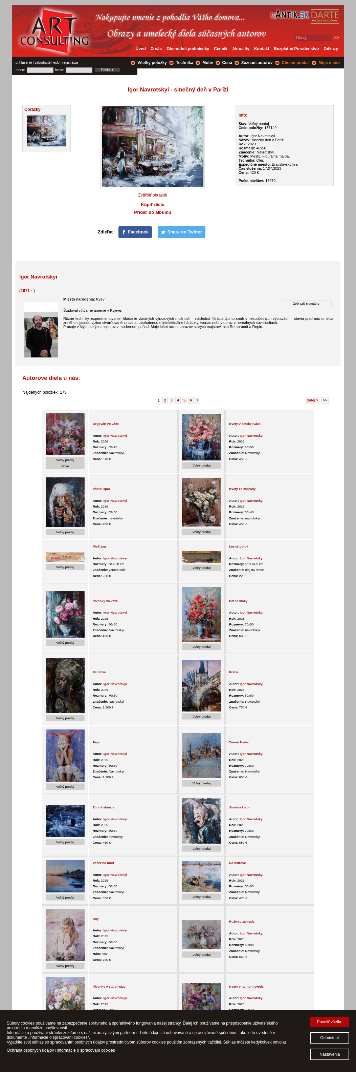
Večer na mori (103, 863)
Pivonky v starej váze (109, 986)
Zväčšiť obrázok (152, 195)
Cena (227, 62)
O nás (156, 48)
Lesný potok (238, 546)
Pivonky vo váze (105, 601)
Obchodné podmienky (187, 48)
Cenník (220, 48)
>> (325, 400)
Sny (96, 919)
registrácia (70, 62)
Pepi (96, 742)
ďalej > (312, 400)
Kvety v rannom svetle (246, 986)
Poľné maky (238, 601)
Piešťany (100, 546)
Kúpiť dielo (152, 204)
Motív (207, 62)
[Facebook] (135, 232)
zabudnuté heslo (47, 62)
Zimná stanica (103, 807)
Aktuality (240, 48)
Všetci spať (101, 489)
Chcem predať (296, 62)
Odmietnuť (329, 1037)
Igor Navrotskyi (115, 435)
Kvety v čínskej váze (245, 424)
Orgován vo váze (106, 424)
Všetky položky (152, 62)
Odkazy (331, 48)
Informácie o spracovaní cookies (86, 1050)
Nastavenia (329, 1054)
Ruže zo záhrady (241, 921)
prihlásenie (24, 62)
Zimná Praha (239, 742)
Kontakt (261, 48)
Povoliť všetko (329, 1021)
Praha (233, 672)
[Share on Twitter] (181, 232)
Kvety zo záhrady (242, 489)
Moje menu (329, 62)
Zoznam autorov (257, 62)
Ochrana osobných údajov (30, 1050)
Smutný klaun (239, 807)
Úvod (141, 48)
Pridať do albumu (152, 212)
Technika (184, 62)
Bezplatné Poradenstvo (296, 48)
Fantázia (99, 672)
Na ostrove (237, 863)
